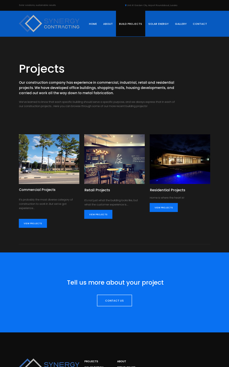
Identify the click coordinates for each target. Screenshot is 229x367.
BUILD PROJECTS (130, 24)
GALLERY (181, 24)
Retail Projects (97, 193)
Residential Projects (167, 193)
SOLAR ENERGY (158, 24)
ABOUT (108, 24)
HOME (93, 24)
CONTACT (200, 24)
